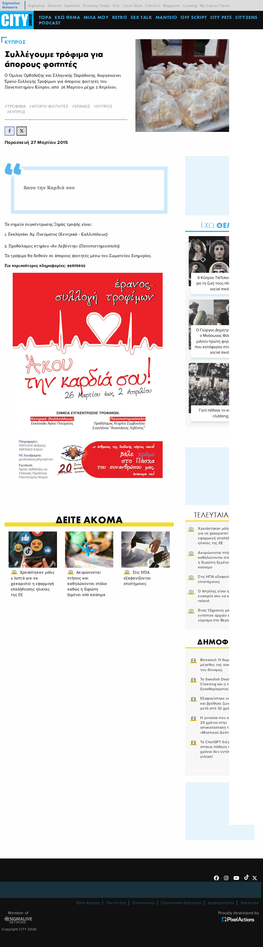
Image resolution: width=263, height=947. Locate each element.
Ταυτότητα (116, 902)
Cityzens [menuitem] (247, 17)
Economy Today (96, 5)
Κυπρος (15, 42)
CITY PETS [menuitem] (222, 17)
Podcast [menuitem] (51, 23)
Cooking (190, 5)
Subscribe (249, 902)
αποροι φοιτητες (50, 106)
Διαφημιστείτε (221, 902)
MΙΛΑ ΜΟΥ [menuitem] (97, 17)
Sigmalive (36, 5)
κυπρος (105, 106)
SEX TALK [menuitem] (142, 17)
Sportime (72, 5)
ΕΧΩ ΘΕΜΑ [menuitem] (68, 17)
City (116, 5)
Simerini (55, 5)
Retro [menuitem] (120, 17)
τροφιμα (16, 106)
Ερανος (83, 106)
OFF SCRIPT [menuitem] (195, 17)
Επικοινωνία (143, 902)
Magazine (171, 5)
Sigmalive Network (11, 5)
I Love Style (132, 5)
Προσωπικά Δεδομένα (181, 902)
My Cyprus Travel (215, 5)
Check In (153, 5)
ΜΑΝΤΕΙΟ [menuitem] (167, 17)
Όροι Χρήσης (88, 902)
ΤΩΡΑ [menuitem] (46, 17)
